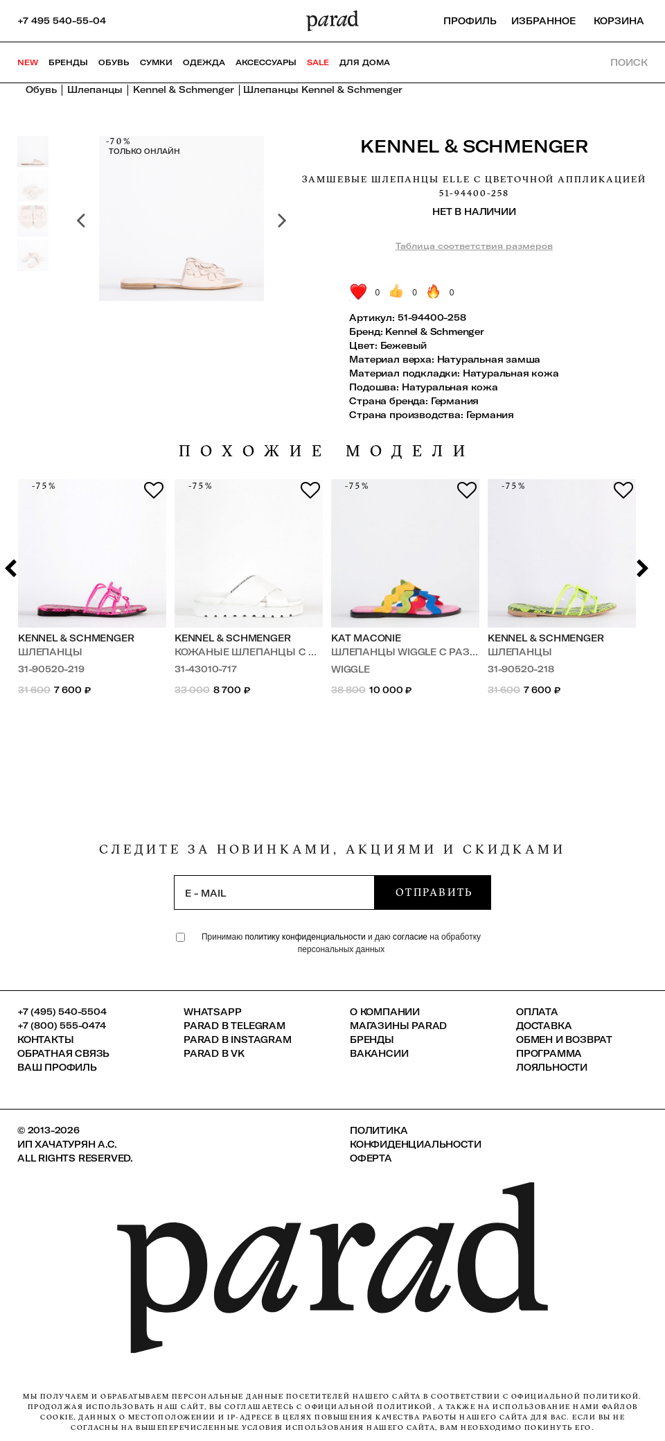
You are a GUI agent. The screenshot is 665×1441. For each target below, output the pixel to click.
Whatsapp (212, 1011)
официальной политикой (573, 1396)
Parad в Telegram (234, 1025)
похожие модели (327, 451)
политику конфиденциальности (306, 937)
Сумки (156, 62)
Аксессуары (266, 62)
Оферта (371, 1158)
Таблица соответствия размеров (474, 246)
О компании (385, 1011)
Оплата (537, 1011)
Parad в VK (214, 1053)
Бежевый (403, 345)
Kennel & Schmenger (473, 146)
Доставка (543, 1025)
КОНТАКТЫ (45, 1039)
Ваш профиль (57, 1067)
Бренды (68, 62)
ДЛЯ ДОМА (364, 62)
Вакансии (379, 1053)
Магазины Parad (398, 1025)
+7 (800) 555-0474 (61, 1025)
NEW (27, 62)
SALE (318, 62)
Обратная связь (63, 1053)
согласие (410, 937)
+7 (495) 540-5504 (62, 1011)
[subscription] (274, 892)
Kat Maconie (366, 638)
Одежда (204, 62)
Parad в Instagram (238, 1039)
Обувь (114, 62)
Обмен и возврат (564, 1039)
